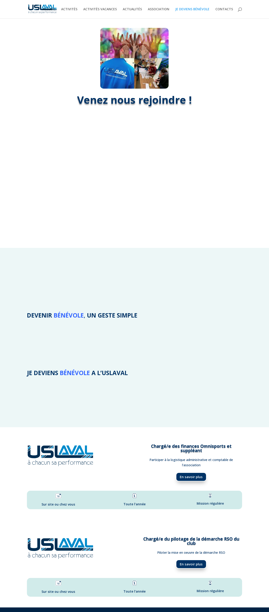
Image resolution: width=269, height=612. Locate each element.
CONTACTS (224, 9)
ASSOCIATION (158, 9)
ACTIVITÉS (69, 9)
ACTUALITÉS (132, 9)
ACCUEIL (48, 9)
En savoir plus (191, 476)
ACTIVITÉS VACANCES (100, 9)
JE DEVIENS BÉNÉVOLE (192, 9)
